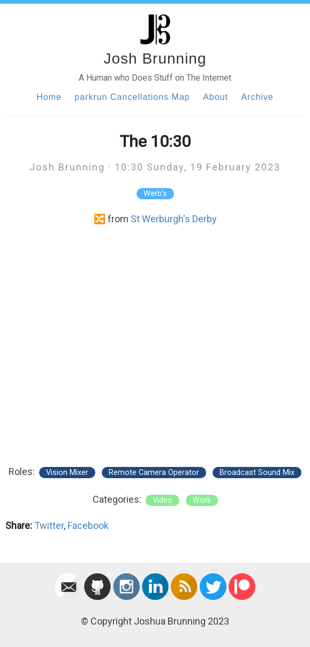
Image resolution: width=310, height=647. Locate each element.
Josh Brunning (154, 58)
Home (49, 97)
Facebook (88, 525)
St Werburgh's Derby (174, 218)
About (215, 97)
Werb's (155, 193)
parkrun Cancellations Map (132, 97)
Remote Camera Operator (154, 472)
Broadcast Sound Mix (257, 472)
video (162, 500)
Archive (257, 97)
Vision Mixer (67, 472)
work (202, 500)
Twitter (49, 525)
